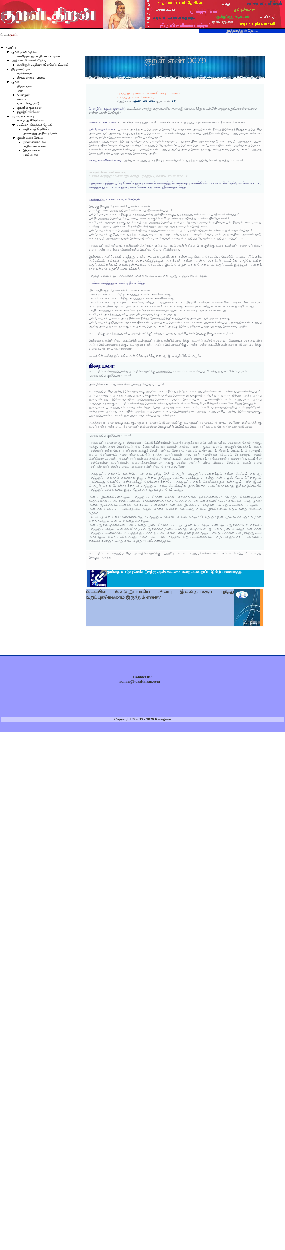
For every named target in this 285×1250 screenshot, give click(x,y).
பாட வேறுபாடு (28, 103)
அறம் (21, 90)
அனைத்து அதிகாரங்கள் (40, 133)
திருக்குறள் (24, 86)
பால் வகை (30, 154)
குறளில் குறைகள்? (30, 107)
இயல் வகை (31, 150)
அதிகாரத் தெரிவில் (36, 129)
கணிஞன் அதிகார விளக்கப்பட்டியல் (42, 64)
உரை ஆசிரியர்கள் (30, 120)
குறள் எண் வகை (34, 141)
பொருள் (23, 94)
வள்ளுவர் (24, 73)
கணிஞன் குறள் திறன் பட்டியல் (38, 56)
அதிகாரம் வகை (34, 146)
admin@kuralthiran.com (139, 681)
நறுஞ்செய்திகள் (28, 111)
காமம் (21, 99)
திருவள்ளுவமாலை (31, 77)
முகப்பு (11, 47)
